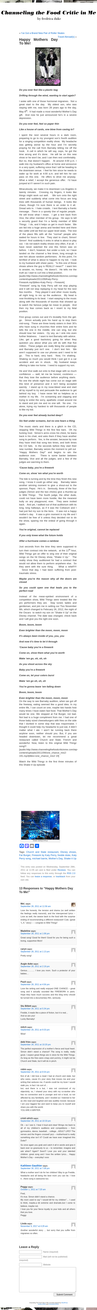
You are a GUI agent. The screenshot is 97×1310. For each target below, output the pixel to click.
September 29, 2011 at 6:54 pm (35, 1072)
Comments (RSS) (54, 1304)
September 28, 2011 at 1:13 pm (35, 951)
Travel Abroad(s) (66, 37)
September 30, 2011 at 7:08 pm (35, 1168)
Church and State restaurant (42, 852)
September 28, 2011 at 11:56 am (36, 906)
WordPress (64, 1302)
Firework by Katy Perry (44, 855)
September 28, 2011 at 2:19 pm (35, 966)
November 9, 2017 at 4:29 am (34, 1226)
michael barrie (39, 858)
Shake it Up (70, 858)
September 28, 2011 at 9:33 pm (35, 1030)
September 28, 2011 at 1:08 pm (35, 933)
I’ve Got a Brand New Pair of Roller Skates (42, 33)
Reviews (62, 870)
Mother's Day (56, 858)
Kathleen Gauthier (31, 1165)
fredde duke (64, 855)
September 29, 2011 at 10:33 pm (36, 1121)
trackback (60, 876)
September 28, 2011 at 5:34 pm (35, 1008)
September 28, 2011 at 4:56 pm (35, 984)
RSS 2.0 (71, 873)
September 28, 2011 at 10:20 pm (36, 1044)
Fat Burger (25, 855)
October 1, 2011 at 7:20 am (33, 1189)
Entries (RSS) (42, 1304)
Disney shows (68, 852)
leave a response (43, 876)
